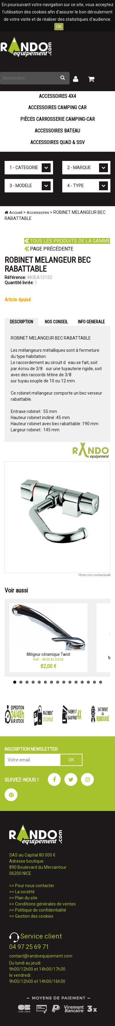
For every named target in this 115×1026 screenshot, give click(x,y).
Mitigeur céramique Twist (48, 654)
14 (94, 682)
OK (59, 26)
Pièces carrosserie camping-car (57, 119)
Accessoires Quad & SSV (57, 142)
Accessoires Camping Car (57, 107)
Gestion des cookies (34, 916)
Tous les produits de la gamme (67, 241)
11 (76, 682)
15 (100, 682)
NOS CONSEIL (56, 321)
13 (88, 682)
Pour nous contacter (34, 885)
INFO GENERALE (91, 321)
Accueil (13, 212)
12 (82, 682)
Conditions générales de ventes (45, 903)
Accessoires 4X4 (57, 96)
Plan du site (26, 897)
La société (25, 891)
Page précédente (48, 249)
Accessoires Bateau (57, 131)
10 (69, 682)
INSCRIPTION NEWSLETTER (31, 749)
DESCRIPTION (21, 321)
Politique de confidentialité (40, 910)
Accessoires (38, 212)
